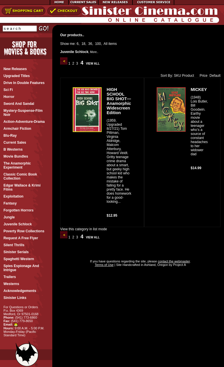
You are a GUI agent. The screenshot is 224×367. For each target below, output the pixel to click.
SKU (177, 76)
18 (83, 44)
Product (188, 76)
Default (215, 76)
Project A (179, 264)
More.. (94, 52)
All (105, 44)
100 (98, 44)
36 (90, 44)
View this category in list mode (83, 229)
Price (202, 76)
